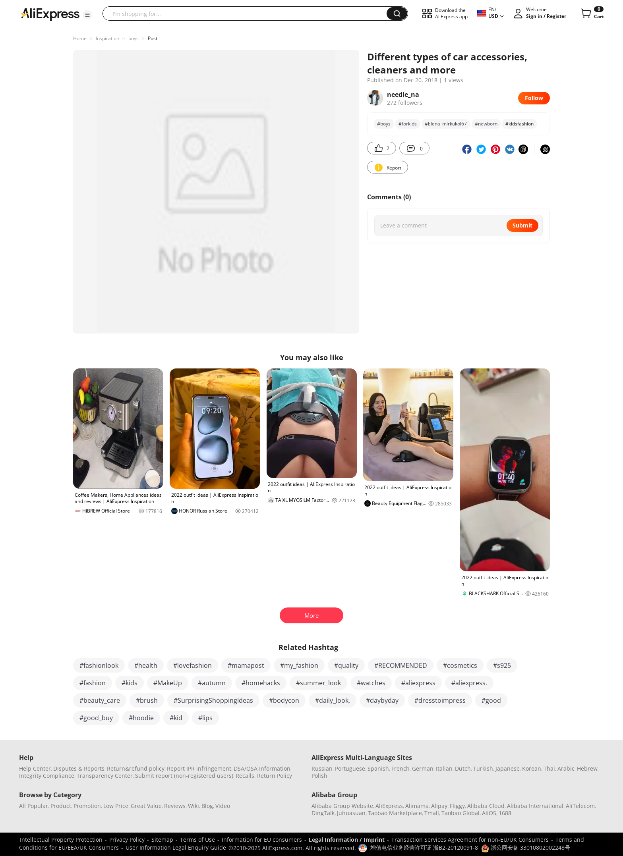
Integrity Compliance (46, 775)
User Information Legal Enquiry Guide (176, 847)
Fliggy (457, 806)
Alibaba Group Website (342, 806)
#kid (176, 717)
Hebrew (587, 768)
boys (133, 38)
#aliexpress (418, 683)
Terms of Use (197, 839)
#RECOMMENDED (400, 665)
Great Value (146, 806)
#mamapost (246, 665)
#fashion (92, 683)
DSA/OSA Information (262, 768)
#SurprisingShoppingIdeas (213, 700)
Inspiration (107, 38)
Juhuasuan (351, 813)
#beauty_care (99, 700)
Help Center (35, 768)
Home (80, 38)
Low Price (115, 806)
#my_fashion (299, 665)
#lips (205, 717)
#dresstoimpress (440, 700)
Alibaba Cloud (486, 806)
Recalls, (246, 775)
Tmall (431, 813)
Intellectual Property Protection (61, 839)
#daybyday (382, 700)
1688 (505, 813)
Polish (319, 775)
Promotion (87, 806)
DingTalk (323, 813)
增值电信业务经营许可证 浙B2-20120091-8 (424, 847)
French (400, 768)
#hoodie (141, 717)
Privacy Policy (127, 839)
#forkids (408, 123)
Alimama (417, 806)
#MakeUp (167, 683)
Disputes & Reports (78, 768)
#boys (384, 123)
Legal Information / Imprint (347, 839)
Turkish (483, 768)
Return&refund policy (135, 768)
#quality (346, 665)
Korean (531, 768)
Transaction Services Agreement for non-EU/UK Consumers (470, 839)
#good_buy (96, 717)
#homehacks (261, 683)
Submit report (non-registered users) (184, 775)
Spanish (378, 768)
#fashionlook (98, 665)
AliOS (489, 813)
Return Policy (274, 775)
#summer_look (318, 683)
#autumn (212, 683)
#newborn (486, 123)
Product (60, 806)
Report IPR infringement (199, 768)
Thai (549, 768)
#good (491, 700)
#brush (147, 700)
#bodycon (284, 700)
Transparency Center (105, 775)
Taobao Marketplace (395, 813)
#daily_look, (332, 700)
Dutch (463, 768)
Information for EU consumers (262, 839)
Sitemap (162, 839)
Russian (322, 768)
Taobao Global (460, 813)
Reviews (175, 806)
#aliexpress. (469, 683)
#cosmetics (460, 665)
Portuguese (350, 768)
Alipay (439, 806)
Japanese (507, 768)
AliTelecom (580, 806)
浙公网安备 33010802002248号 (525, 847)
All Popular (33, 806)
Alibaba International (535, 806)
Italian (444, 768)
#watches (371, 683)
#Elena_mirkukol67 (446, 123)
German (422, 768)
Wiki (193, 806)
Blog (207, 806)
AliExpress (389, 806)
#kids (129, 683)
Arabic (566, 768)
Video (222, 806)
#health (145, 665)
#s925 (502, 665)
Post (152, 38)
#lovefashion (192, 665)
